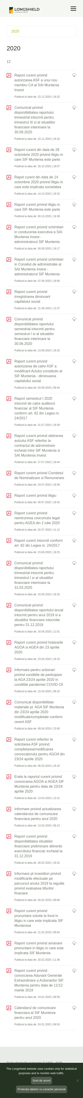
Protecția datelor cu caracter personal (41, 1089)
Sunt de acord (41, 1080)
